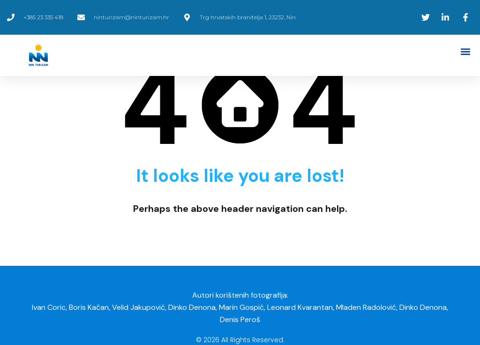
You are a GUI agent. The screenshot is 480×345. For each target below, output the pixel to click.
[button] (465, 52)
